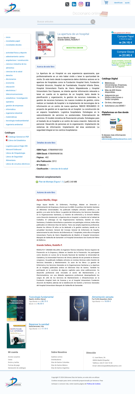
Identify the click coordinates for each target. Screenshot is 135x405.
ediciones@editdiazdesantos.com (116, 139)
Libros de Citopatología (15, 153)
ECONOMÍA (10, 83)
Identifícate (118, 3)
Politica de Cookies (93, 384)
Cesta (10, 360)
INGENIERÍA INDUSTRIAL (14, 113)
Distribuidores (56, 360)
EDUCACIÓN (10, 87)
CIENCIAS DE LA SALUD (14, 71)
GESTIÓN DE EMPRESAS (14, 106)
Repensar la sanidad (39, 324)
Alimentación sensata (102, 297)
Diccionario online (87, 13)
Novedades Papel (13, 41)
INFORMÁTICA (10, 109)
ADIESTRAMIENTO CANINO (15, 56)
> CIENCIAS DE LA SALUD (58, 169)
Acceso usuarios (14, 357)
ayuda (127, 3)
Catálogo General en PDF (18, 137)
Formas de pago (14, 365)
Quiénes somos (56, 357)
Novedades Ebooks (13, 45)
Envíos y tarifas (13, 362)
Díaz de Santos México (59, 365)
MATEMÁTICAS (11, 117)
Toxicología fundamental (41, 297)
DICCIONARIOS (11, 79)
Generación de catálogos (17, 368)
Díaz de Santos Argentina (60, 368)
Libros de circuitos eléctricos (18, 164)
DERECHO (9, 75)
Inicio (8, 37)
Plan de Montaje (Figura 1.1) (51, 182)
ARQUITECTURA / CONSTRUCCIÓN (17, 60)
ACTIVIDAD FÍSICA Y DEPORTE (16, 53)
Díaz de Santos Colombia (60, 362)
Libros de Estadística (17, 140)
